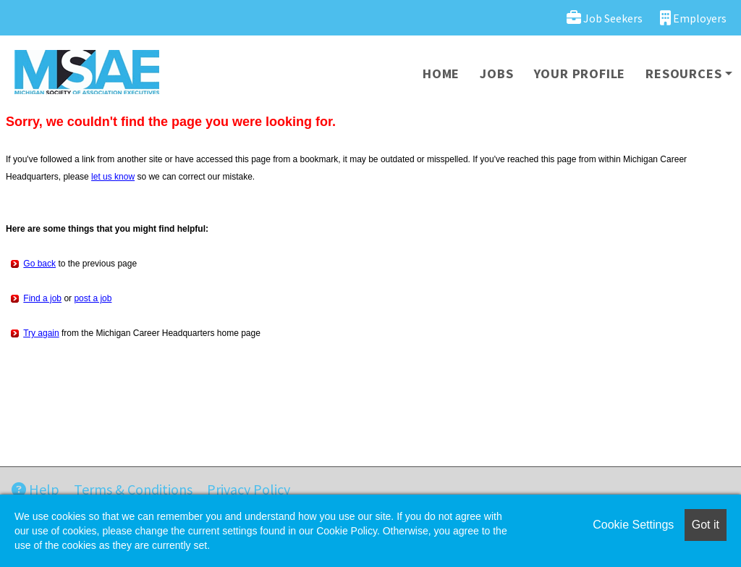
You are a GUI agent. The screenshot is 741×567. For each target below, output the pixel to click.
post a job (92, 298)
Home (441, 73)
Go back (39, 264)
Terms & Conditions (133, 489)
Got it (705, 524)
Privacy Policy (248, 489)
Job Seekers (605, 18)
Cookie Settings (633, 524)
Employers (693, 18)
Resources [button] (683, 73)
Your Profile (580, 73)
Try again (41, 333)
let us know (113, 177)
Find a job (42, 298)
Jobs (496, 73)
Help (35, 489)
